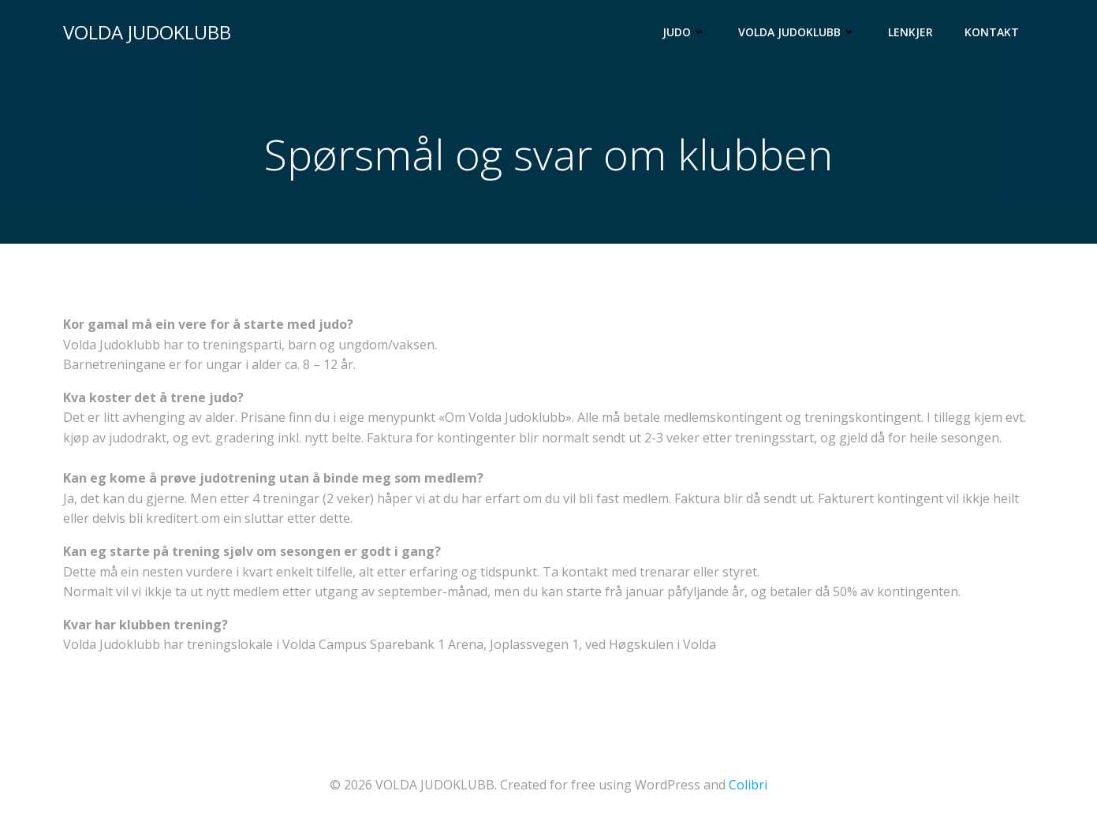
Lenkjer (910, 31)
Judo (684, 31)
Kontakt (992, 31)
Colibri (748, 784)
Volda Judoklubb (797, 31)
